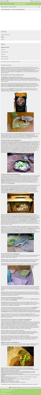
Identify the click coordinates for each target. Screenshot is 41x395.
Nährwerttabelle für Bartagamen (28, 384)
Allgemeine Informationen (5, 34)
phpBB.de (10, 390)
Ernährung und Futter (5, 47)
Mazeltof (7, 391)
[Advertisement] (20, 20)
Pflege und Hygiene (4, 56)
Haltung (2, 37)
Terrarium (2, 39)
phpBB (5, 389)
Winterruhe (3, 54)
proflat (3, 391)
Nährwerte (3, 49)
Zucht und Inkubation (4, 58)
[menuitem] (8, 1)
